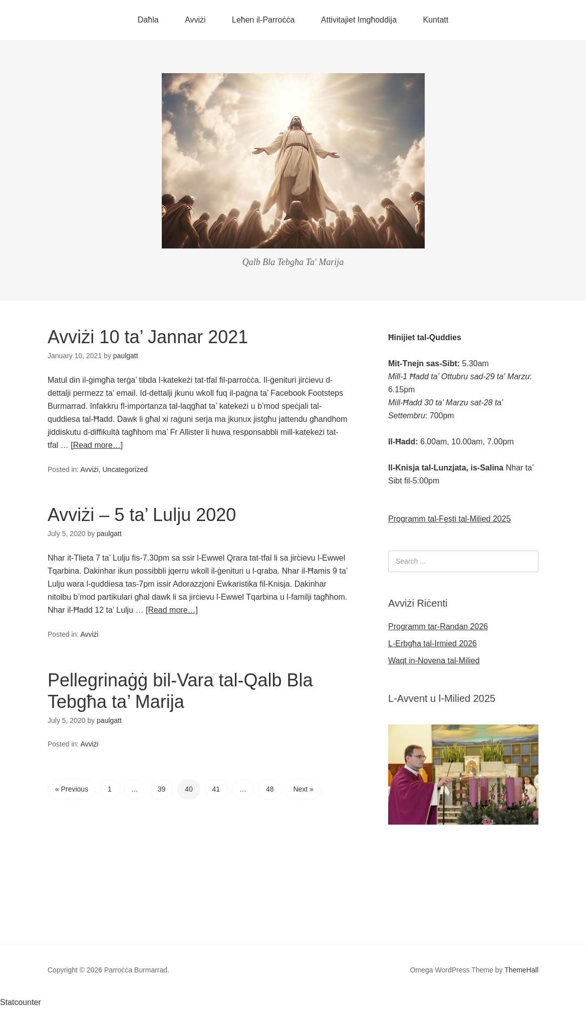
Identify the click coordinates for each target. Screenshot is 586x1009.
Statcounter (20, 1002)
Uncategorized (124, 469)
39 (162, 789)
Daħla (148, 20)
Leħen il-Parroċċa (263, 20)
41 (216, 789)
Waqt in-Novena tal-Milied (434, 660)
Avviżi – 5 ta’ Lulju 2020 (142, 514)
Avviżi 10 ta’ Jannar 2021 (148, 337)
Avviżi (195, 20)
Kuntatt (436, 20)
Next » (303, 789)
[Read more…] (97, 445)
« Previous (71, 789)
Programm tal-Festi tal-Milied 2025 (449, 519)
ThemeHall (521, 970)
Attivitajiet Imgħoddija (359, 20)
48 (270, 789)
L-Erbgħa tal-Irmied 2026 (432, 643)
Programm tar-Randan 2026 (438, 626)
